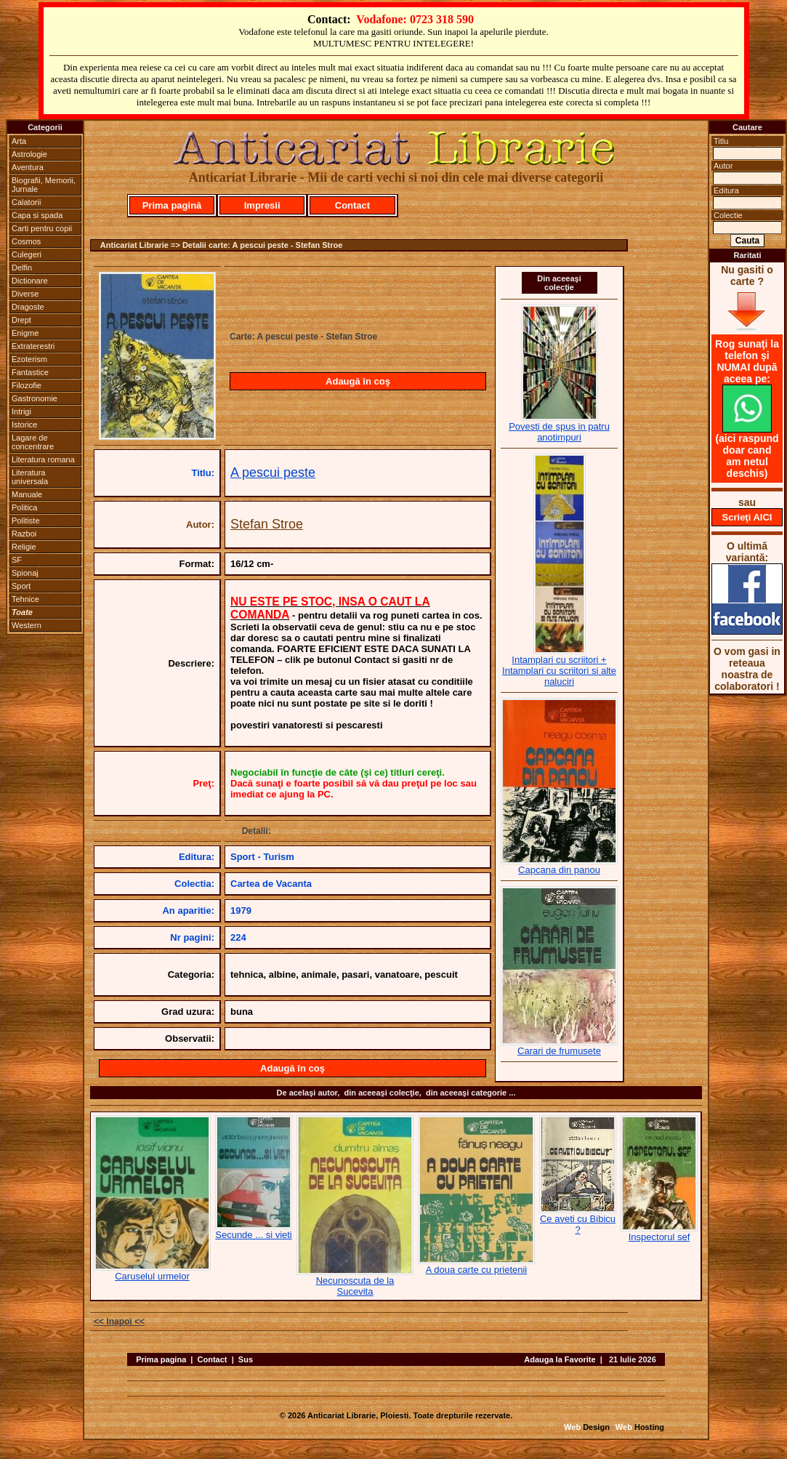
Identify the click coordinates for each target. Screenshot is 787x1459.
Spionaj (25, 572)
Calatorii (26, 202)
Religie (24, 546)
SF (17, 559)
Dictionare (30, 280)
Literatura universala (30, 477)
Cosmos (26, 241)
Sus (245, 1359)
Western (26, 625)
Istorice (24, 424)
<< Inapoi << (119, 1322)
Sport (21, 586)
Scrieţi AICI (747, 517)
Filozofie (26, 385)
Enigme (25, 333)
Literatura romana (43, 459)
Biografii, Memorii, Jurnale (44, 184)
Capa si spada (37, 215)
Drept (21, 319)
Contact (352, 205)
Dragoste (28, 306)
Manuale (27, 494)
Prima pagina (161, 1359)
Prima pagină (172, 205)
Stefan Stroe (266, 524)
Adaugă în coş (358, 381)
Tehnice (25, 599)
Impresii (262, 205)
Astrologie (29, 154)
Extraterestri (33, 346)
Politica (24, 507)
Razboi (24, 533)
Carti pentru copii (42, 228)
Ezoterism (29, 359)
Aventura (28, 167)
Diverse (25, 293)
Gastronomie (34, 398)
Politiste (26, 520)
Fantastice (30, 372)
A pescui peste (272, 472)
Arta (19, 141)
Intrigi (21, 411)
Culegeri (26, 254)
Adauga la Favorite (559, 1359)
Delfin (22, 267)
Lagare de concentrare (33, 442)
